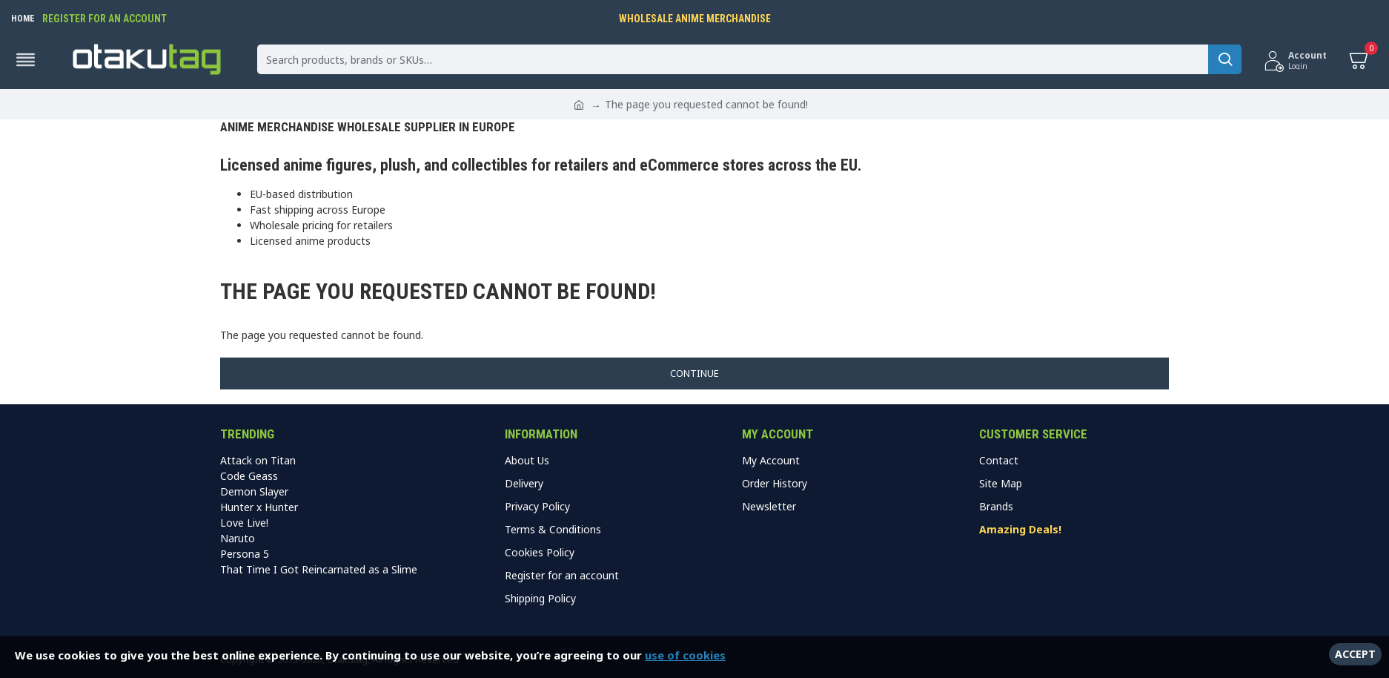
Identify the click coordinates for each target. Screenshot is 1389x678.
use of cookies (685, 655)
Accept (1355, 654)
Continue (694, 373)
